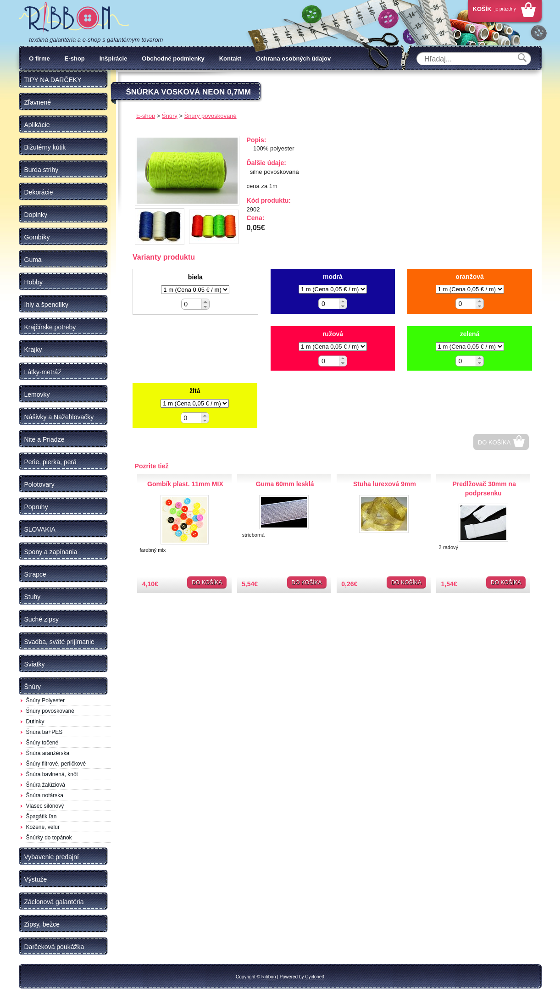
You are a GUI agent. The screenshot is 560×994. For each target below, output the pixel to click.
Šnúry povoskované (50, 711)
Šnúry (169, 115)
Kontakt (230, 58)
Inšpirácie (114, 58)
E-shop (75, 58)
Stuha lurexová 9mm (384, 484)
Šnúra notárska (44, 795)
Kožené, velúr (43, 827)
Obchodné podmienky (173, 58)
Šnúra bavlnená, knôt (52, 774)
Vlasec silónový (45, 806)
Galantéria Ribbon (74, 17)
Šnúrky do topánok (49, 837)
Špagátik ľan (41, 816)
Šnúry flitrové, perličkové (56, 764)
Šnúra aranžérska (48, 753)
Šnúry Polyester (45, 700)
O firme (39, 58)
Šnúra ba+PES (44, 732)
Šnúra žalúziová (45, 785)
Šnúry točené (42, 742)
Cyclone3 (314, 976)
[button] (205, 301)
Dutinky (35, 721)
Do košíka (494, 442)
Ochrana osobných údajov (293, 58)
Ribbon (268, 976)
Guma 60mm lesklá (285, 484)
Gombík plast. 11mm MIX (185, 484)
